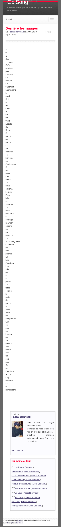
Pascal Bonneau (16, 32)
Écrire (15, 467)
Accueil (9, 19)
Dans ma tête (18, 479)
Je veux (18, 493)
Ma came (16, 501)
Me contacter (17, 450)
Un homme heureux (21, 475)
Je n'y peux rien (19, 506)
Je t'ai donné (17, 471)
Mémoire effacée (22, 488)
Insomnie (19, 497)
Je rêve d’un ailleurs (21, 484)
